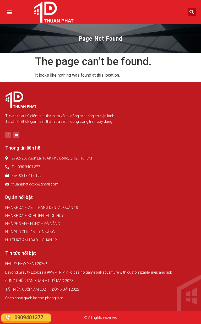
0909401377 (28, 317)
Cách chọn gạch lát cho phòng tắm (34, 298)
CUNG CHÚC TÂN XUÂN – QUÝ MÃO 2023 (39, 281)
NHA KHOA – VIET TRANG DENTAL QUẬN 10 (41, 207)
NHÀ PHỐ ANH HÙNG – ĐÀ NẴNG (32, 224)
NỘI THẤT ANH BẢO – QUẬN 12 (31, 240)
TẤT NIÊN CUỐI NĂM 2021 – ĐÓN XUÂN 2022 (42, 289)
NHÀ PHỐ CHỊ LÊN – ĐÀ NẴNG (30, 232)
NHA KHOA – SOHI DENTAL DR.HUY (34, 216)
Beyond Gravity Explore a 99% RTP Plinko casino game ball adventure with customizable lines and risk (88, 272)
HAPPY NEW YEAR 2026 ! (26, 264)
